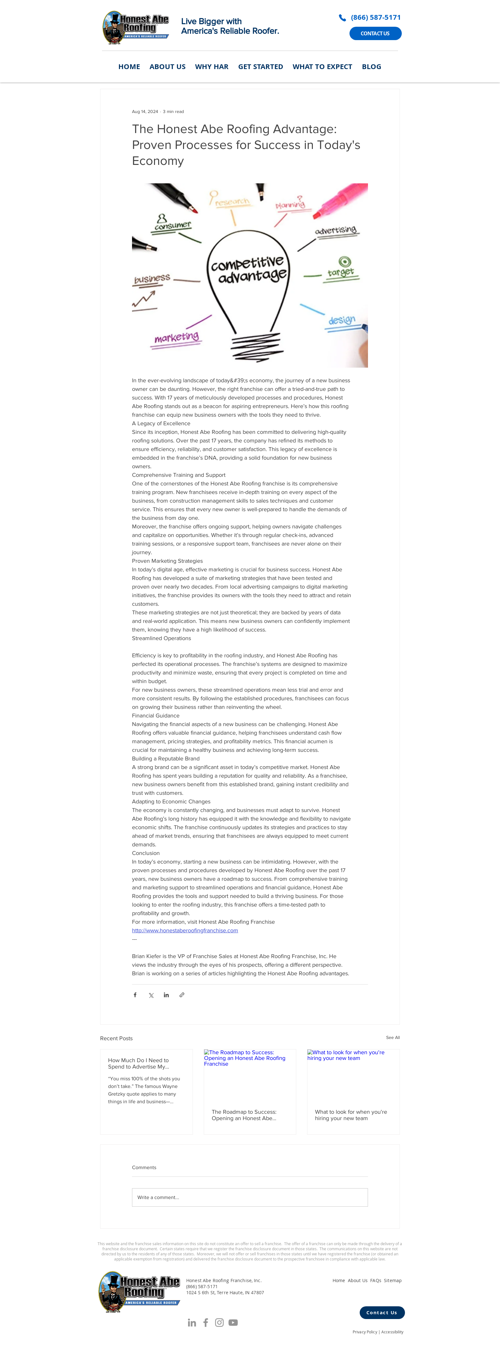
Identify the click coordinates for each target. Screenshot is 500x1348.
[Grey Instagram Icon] (219, 1322)
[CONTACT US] (375, 33)
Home (339, 1280)
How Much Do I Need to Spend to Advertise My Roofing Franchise (138, 1063)
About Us (358, 1280)
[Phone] (342, 17)
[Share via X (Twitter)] (151, 995)
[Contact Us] (382, 1312)
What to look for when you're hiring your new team (351, 1115)
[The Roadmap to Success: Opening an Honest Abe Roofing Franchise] (250, 1075)
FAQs (375, 1280)
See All (393, 1037)
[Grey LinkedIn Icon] (192, 1322)
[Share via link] (182, 995)
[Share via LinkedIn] (166, 995)
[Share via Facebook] (135, 995)
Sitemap (393, 1280)
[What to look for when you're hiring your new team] (353, 1075)
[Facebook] (205, 1322)
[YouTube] (233, 1322)
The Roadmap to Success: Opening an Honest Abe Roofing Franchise (244, 1115)
